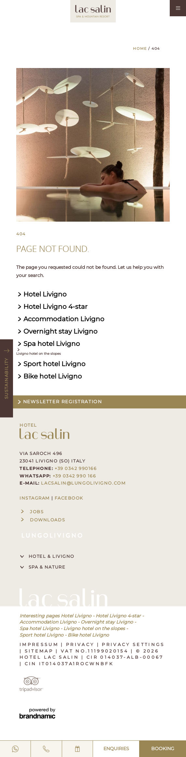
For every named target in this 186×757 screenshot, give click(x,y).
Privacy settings (133, 644)
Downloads (42, 519)
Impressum (40, 644)
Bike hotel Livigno (88, 635)
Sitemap (40, 651)
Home (140, 48)
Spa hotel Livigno (39, 628)
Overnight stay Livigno (107, 622)
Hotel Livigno (76, 616)
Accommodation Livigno (48, 622)
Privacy (81, 644)
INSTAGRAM (35, 498)
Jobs (32, 511)
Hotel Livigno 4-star (118, 616)
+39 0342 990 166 (74, 475)
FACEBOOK (69, 498)
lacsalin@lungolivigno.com (83, 483)
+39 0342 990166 (76, 468)
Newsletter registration (59, 402)
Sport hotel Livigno (41, 635)
